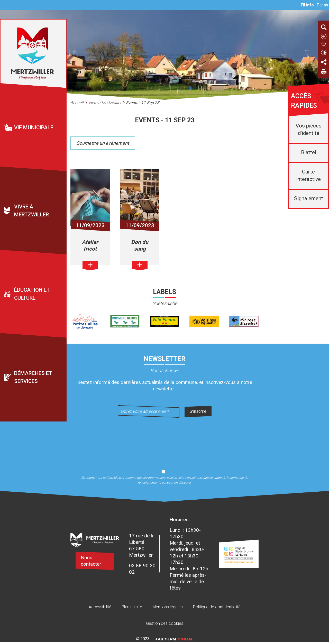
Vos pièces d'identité (309, 129)
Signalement (308, 198)
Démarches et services (33, 377)
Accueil (77, 102)
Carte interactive (308, 175)
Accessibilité (100, 606)
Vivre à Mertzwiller (31, 211)
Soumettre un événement (103, 143)
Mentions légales (167, 606)
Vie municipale (33, 127)
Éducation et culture (32, 294)
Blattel (308, 152)
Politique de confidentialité (217, 606)
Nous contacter (91, 561)
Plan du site (132, 606)
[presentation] (164, 440)
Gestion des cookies (164, 623)
